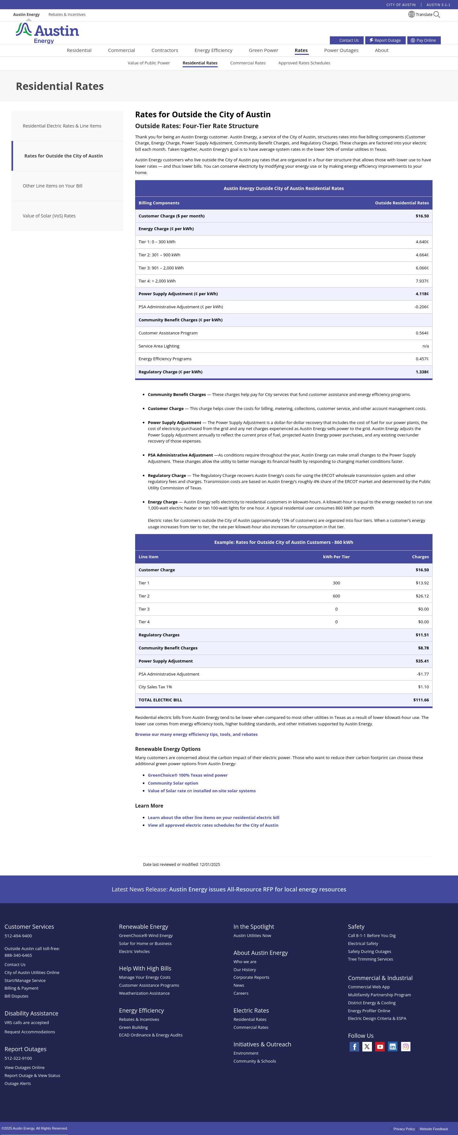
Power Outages (341, 50)
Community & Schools (255, 1061)
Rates (301, 50)
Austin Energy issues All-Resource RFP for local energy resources (257, 889)
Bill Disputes (16, 996)
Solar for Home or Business (145, 943)
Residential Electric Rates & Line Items (62, 126)
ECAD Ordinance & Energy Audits (151, 1035)
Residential (79, 50)
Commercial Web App (369, 987)
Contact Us (14, 964)
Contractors (165, 50)
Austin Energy (26, 14)
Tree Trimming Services (370, 959)
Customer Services (29, 926)
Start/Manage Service (25, 980)
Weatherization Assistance (144, 993)
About (382, 50)
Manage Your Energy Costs (145, 977)
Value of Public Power (149, 63)
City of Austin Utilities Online (31, 972)
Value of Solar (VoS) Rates (49, 216)
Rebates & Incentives (66, 14)
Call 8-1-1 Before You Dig (372, 935)
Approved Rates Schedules (305, 63)
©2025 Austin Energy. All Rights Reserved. (35, 1128)
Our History (245, 969)
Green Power (263, 50)
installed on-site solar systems (224, 791)
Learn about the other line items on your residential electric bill (214, 817)
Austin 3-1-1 (439, 5)
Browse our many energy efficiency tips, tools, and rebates (196, 734)
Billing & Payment (21, 988)
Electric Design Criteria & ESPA (377, 1018)
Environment (246, 1053)
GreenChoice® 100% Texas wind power (188, 775)
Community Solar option (173, 783)
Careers (241, 993)
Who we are (245, 961)
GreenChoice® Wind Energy (146, 935)
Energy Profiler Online (369, 1011)
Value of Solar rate (167, 791)
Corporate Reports (251, 977)
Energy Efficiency (214, 50)
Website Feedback (434, 1129)
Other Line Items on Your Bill (53, 186)
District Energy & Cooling (372, 1003)
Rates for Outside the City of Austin (64, 156)
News (239, 985)
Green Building (133, 1027)
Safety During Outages (369, 951)
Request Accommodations (29, 1032)
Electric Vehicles (134, 951)
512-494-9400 (18, 936)
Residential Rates (200, 63)
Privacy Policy (404, 1129)
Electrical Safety (363, 943)
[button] (436, 15)
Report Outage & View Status (32, 1075)
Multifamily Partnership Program (379, 995)
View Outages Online (24, 1067)
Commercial (121, 50)
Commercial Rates (248, 63)
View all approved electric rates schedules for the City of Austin (213, 825)
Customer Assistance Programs (149, 985)
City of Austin (401, 5)
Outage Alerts (17, 1083)
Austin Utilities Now (252, 935)
